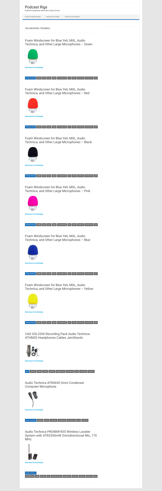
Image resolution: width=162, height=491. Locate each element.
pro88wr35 (67, 476)
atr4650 (40, 420)
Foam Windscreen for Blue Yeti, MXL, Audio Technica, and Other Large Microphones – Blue (57, 238)
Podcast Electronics (72, 17)
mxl (69, 78)
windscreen (89, 78)
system (75, 476)
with (95, 476)
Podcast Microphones (33, 17)
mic (48, 476)
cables (45, 371)
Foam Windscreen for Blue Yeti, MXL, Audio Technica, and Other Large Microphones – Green (58, 42)
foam (49, 78)
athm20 (33, 371)
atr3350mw (29, 476)
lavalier (43, 476)
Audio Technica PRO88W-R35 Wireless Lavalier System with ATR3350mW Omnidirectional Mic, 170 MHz (61, 435)
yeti (96, 78)
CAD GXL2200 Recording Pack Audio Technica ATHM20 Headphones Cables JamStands (57, 336)
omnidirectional (57, 476)
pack (76, 371)
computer (53, 420)
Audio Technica (31, 420)
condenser (61, 420)
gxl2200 (51, 371)
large (54, 78)
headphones (60, 371)
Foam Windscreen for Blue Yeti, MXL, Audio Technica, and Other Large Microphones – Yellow (59, 287)
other (74, 78)
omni (78, 420)
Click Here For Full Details (34, 67)
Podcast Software (52, 17)
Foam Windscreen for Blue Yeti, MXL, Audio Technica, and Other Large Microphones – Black (58, 140)
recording (83, 371)
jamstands (69, 371)
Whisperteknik (30, 78)
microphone (71, 420)
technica (80, 78)
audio (38, 78)
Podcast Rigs (36, 7)
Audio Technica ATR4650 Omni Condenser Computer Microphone (54, 384)
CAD (27, 371)
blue (43, 78)
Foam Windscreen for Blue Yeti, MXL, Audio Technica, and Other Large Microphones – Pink (57, 189)
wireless (89, 476)
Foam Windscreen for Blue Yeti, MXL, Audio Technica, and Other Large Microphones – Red (57, 91)
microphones (62, 78)
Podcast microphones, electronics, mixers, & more (42, 10)
